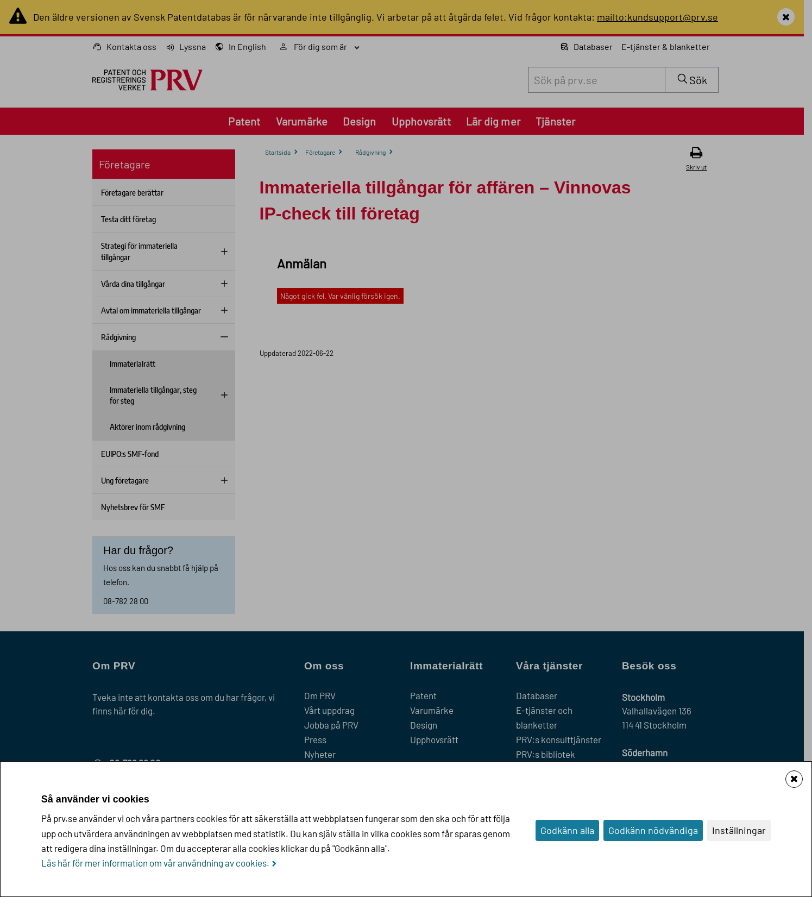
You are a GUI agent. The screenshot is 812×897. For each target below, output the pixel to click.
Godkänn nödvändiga (653, 830)
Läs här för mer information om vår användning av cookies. (155, 862)
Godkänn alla (567, 830)
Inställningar (739, 830)
